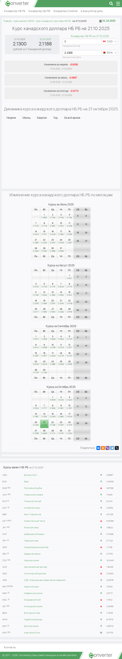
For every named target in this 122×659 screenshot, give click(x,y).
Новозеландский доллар (36, 547)
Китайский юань (32, 508)
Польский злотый (32, 501)
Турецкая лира (31, 540)
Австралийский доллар (35, 567)
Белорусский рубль (72, 57)
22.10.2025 (45, 39)
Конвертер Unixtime (66, 11)
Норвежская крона (33, 593)
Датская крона (31, 626)
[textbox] (109, 42)
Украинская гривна (33, 494)
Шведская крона (32, 554)
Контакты (10, 647)
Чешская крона (31, 560)
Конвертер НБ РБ (14, 11)
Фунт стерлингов (32, 514)
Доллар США (30, 475)
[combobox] (109, 41)
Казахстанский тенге (34, 521)
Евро (26, 481)
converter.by (17, 3)
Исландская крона (33, 606)
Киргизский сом (32, 632)
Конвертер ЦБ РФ (39, 11)
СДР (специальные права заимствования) (44, 580)
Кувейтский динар (33, 619)
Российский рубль (33, 488)
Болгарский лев (32, 613)
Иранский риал (31, 586)
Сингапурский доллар (35, 573)
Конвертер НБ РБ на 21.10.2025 (90, 36)
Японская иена (31, 527)
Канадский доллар (71, 46)
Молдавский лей (32, 600)
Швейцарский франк (34, 534)
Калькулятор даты (92, 11)
